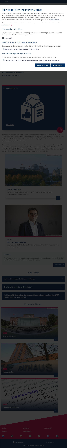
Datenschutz (54, 20)
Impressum (6, 25)
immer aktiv (8, 38)
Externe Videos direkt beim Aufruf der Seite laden (21, 49)
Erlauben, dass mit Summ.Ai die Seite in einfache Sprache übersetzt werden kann (32, 60)
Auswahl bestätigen (42, 65)
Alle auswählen (57, 65)
